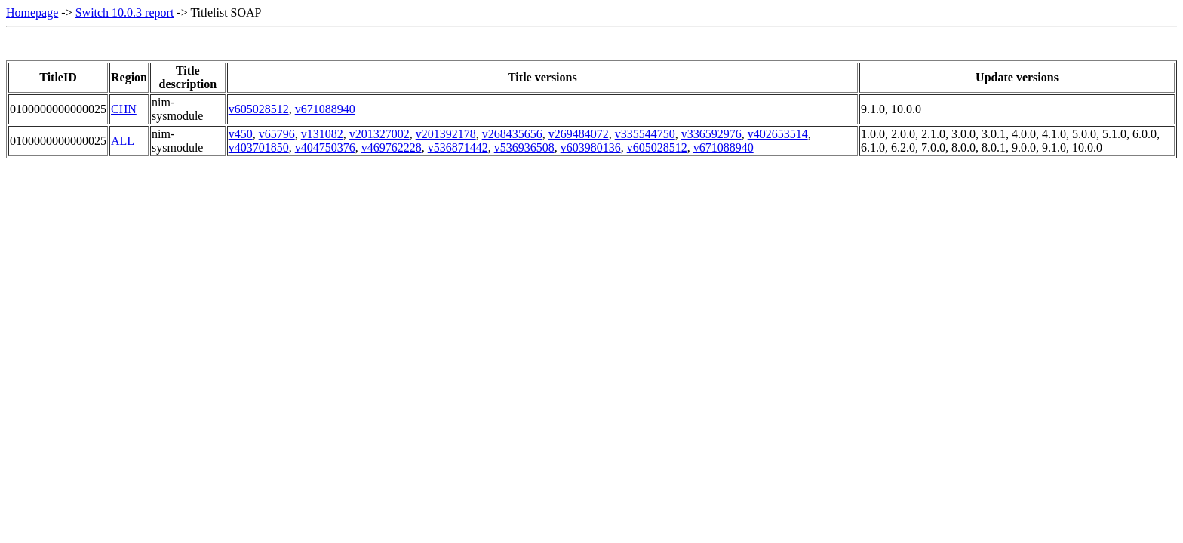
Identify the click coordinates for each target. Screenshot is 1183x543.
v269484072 (578, 133)
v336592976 (711, 133)
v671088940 (325, 109)
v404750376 (325, 147)
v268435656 (512, 133)
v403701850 (259, 147)
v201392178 (446, 133)
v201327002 (379, 133)
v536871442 (458, 147)
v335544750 (645, 133)
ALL (122, 140)
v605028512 (259, 109)
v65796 (277, 133)
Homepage (32, 12)
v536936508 (524, 147)
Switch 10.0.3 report (124, 12)
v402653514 (778, 133)
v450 (241, 133)
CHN (124, 109)
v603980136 (591, 147)
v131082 (322, 133)
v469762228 (391, 147)
